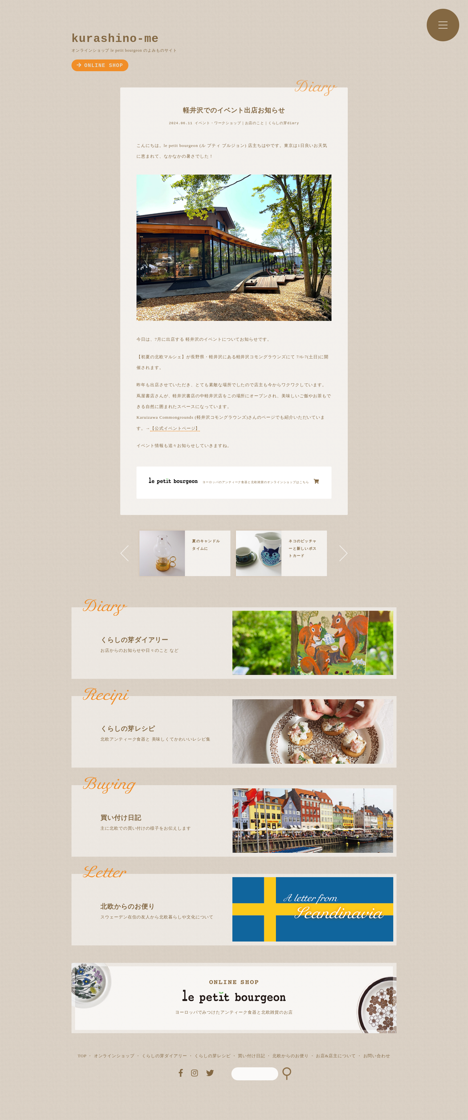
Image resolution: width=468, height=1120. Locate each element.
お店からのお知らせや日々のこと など (239, 630)
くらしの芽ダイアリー (164, 1055)
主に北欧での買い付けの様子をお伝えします (239, 808)
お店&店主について (336, 1055)
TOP (82, 1055)
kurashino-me (115, 39)
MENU (443, 25)
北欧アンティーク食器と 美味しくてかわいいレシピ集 (239, 719)
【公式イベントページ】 (175, 428)
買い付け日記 (251, 1055)
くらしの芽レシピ (212, 1055)
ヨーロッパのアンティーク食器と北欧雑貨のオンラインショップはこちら (260, 481)
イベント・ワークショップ (218, 123)
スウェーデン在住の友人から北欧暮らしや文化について (239, 896)
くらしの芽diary (283, 123)
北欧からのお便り (290, 1055)
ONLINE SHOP (100, 65)
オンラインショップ (114, 1055)
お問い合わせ (377, 1055)
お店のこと (254, 123)
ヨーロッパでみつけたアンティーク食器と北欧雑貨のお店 (234, 1012)
